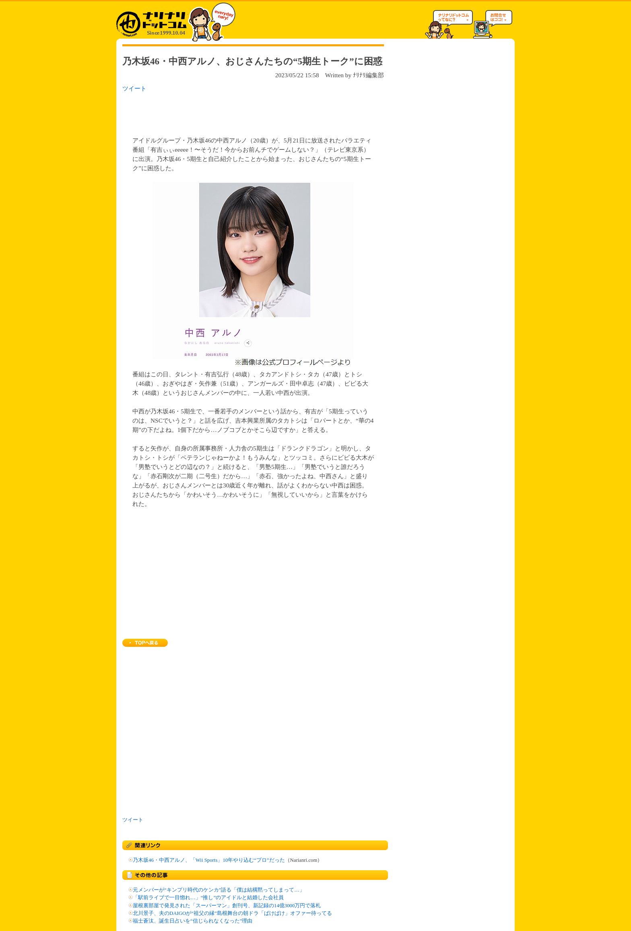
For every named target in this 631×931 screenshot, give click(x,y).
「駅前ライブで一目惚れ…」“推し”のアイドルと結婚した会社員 (208, 897)
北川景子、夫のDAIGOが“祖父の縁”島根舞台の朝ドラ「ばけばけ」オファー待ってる (232, 913)
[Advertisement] (226, 112)
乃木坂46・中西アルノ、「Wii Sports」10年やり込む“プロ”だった (209, 860)
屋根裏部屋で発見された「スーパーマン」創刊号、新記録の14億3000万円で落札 (227, 905)
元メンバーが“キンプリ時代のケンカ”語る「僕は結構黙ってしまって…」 (219, 890)
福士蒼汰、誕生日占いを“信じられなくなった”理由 (192, 921)
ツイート (134, 88)
